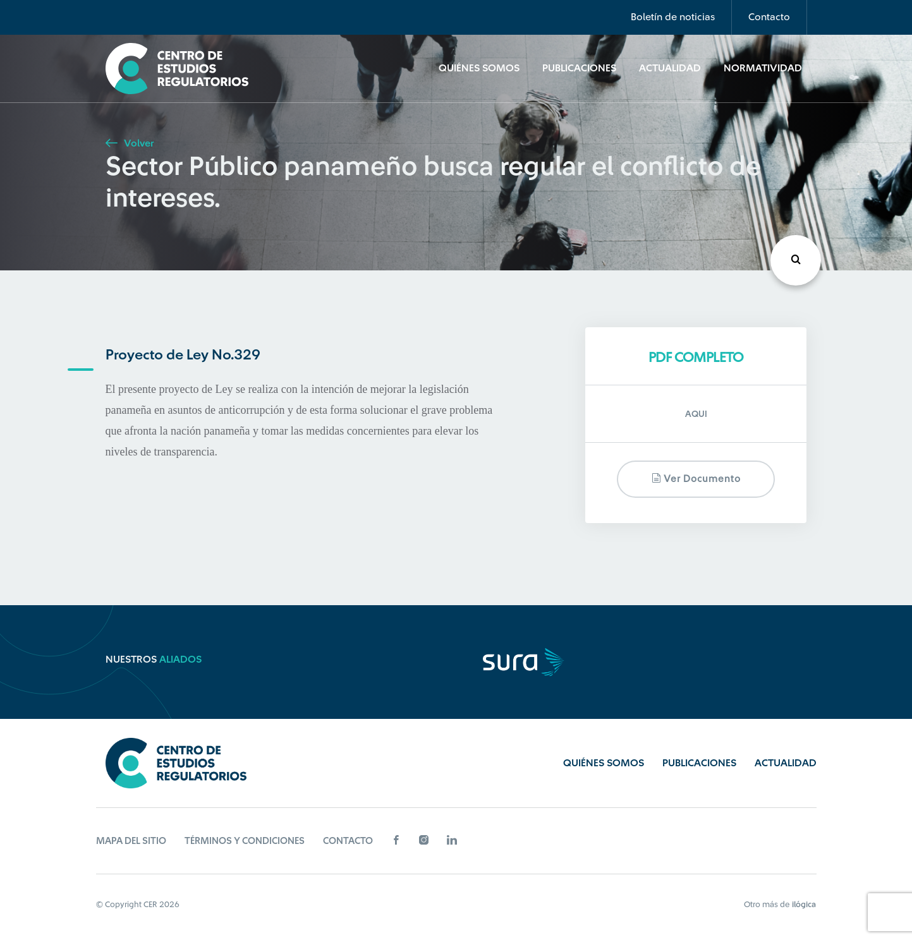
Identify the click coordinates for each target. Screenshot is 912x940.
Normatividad (763, 68)
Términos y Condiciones (245, 841)
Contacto (769, 17)
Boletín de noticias (673, 17)
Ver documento (696, 478)
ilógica (804, 904)
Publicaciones (579, 68)
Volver (130, 143)
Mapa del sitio (131, 841)
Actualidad (670, 68)
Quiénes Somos (479, 68)
